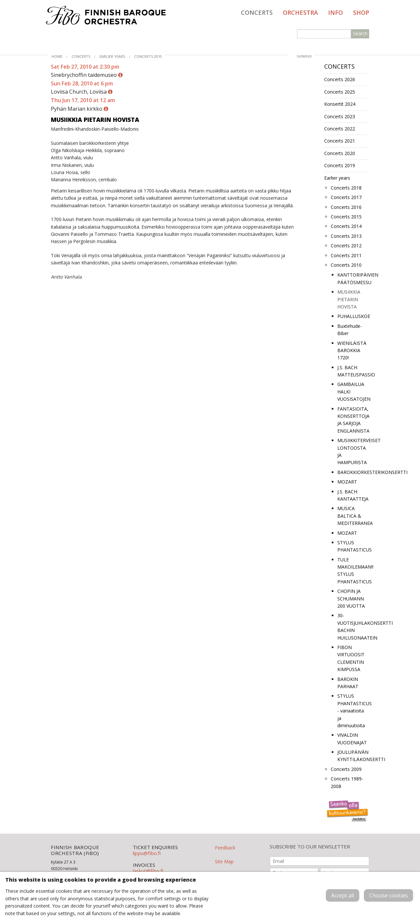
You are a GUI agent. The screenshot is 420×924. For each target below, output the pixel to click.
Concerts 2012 (346, 245)
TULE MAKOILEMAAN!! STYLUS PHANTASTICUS (353, 570)
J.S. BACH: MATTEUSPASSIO (353, 371)
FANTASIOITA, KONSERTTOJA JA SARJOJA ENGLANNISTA (353, 420)
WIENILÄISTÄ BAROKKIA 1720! (352, 350)
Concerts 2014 (346, 226)
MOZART (347, 482)
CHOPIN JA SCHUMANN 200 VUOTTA (351, 598)
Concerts (257, 12)
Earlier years (112, 56)
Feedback (225, 848)
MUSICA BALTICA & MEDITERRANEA (353, 515)
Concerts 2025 (339, 92)
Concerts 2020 (339, 153)
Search (360, 33)
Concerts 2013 (346, 236)
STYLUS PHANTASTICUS (353, 546)
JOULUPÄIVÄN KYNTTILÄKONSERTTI (353, 755)
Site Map (224, 861)
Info (335, 12)
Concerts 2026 (339, 79)
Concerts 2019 (339, 165)
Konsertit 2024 (339, 104)
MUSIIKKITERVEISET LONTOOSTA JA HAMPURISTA (353, 451)
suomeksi (304, 56)
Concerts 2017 (346, 197)
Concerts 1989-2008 (347, 782)
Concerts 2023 (339, 116)
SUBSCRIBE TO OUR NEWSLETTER (310, 846)
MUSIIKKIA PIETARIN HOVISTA (348, 299)
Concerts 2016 (346, 207)
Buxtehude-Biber (349, 329)
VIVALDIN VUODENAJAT (352, 738)
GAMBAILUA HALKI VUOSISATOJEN (353, 391)
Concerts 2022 (339, 128)
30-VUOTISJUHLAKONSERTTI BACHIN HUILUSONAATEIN (353, 626)
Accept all (342, 895)
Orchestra (300, 12)
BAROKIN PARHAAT (347, 682)
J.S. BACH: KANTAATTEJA (352, 495)
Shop (361, 12)
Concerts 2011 (346, 255)
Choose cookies (388, 895)
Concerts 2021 (339, 141)
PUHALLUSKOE (353, 316)
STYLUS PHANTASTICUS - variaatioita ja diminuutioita (353, 711)
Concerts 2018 (346, 188)
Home (57, 56)
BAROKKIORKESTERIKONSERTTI (353, 472)
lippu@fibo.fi (147, 853)
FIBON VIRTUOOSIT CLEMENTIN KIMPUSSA (351, 658)
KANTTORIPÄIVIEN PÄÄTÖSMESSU (353, 278)
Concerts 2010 (148, 56)
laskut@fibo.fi (148, 871)
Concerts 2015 (346, 217)
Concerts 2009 (346, 769)
